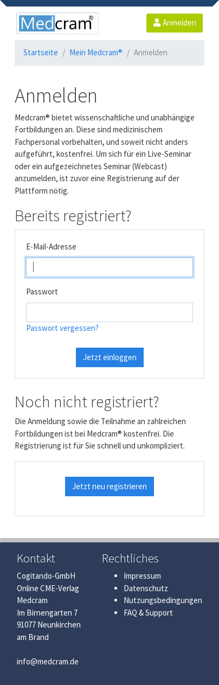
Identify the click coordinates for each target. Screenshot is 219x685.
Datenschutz (146, 588)
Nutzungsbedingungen (163, 600)
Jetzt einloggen (110, 357)
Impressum (142, 576)
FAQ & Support (148, 612)
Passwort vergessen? (62, 328)
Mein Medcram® (96, 52)
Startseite (40, 52)
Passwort (42, 291)
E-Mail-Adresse (51, 246)
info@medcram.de (48, 661)
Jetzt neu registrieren (109, 486)
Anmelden (174, 22)
